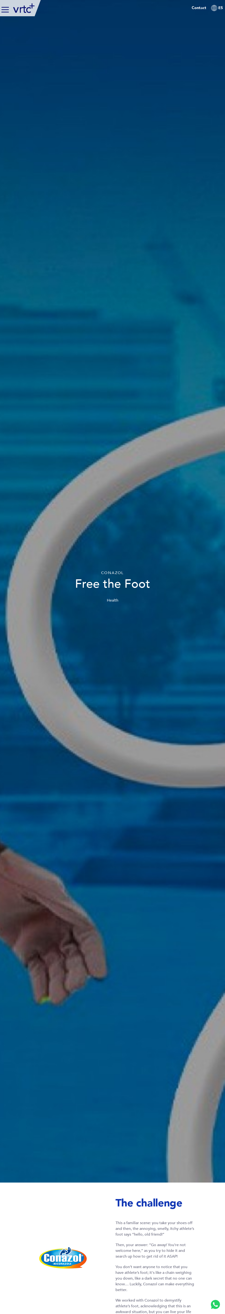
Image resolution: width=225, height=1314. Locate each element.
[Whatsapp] (215, 1304)
